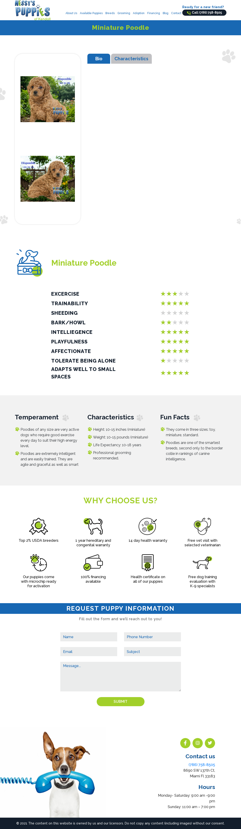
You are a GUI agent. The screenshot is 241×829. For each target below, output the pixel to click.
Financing (153, 13)
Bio (98, 58)
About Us (71, 13)
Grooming (123, 13)
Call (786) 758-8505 (204, 12)
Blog (165, 13)
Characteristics (131, 58)
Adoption (139, 13)
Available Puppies (91, 13)
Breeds (110, 13)
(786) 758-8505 (202, 765)
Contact (176, 13)
